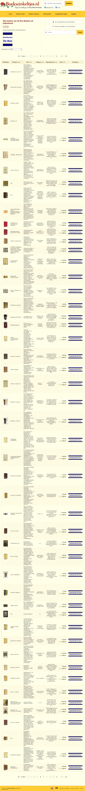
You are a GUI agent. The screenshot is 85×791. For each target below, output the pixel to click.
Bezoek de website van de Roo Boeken (64, 26)
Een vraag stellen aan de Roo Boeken (63, 22)
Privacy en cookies (74, 788)
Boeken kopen (20, 14)
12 (61, 56)
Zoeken (69, 3)
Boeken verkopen (34, 14)
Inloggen (73, 14)
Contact (81, 788)
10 (56, 56)
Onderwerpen (47, 14)
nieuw (58, 7)
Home (10, 14)
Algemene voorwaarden (64, 788)
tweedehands (49, 7)
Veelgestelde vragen (61, 14)
